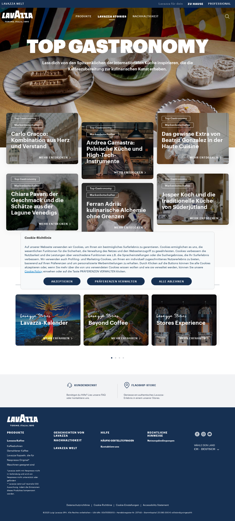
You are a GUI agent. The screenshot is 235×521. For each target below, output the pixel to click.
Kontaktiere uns (110, 447)
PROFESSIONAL (219, 4)
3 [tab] (119, 358)
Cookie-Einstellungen (127, 505)
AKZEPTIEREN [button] (62, 281)
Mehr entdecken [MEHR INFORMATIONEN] (56, 158)
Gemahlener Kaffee (17, 451)
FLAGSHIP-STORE (143, 385)
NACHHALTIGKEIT (68, 440)
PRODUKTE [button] (84, 16)
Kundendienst (85, 385)
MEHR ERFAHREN (59, 338)
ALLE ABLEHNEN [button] (171, 281)
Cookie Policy (33, 271)
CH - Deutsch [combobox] (204, 449)
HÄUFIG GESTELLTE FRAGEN (117, 441)
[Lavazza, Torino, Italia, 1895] (17, 16)
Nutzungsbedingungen (161, 441)
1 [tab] (112, 358)
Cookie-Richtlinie (103, 505)
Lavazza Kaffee (15, 441)
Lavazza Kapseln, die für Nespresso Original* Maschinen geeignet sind (21, 460)
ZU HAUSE (195, 4)
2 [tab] (115, 358)
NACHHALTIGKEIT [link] (146, 16)
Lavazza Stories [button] (112, 16)
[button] (227, 16)
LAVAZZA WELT (13, 4)
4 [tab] (123, 358)
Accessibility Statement (156, 505)
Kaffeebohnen (14, 446)
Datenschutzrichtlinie (78, 505)
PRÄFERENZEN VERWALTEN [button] (116, 281)
